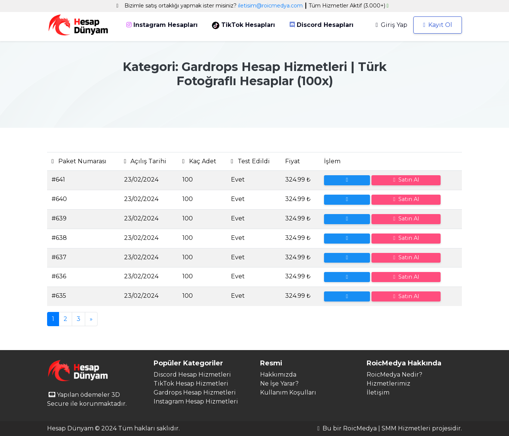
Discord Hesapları (322, 24)
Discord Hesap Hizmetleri (192, 374)
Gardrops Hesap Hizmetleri (195, 392)
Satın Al (406, 179)
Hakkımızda (278, 374)
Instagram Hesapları (162, 24)
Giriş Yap (391, 24)
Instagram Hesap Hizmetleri (196, 401)
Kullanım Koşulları (288, 392)
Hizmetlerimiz (388, 383)
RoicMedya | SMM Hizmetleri (387, 428)
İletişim (378, 392)
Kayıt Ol (437, 24)
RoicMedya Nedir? (394, 374)
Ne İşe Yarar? (279, 383)
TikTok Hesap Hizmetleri (191, 383)
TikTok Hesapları (243, 25)
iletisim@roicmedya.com (270, 5)
